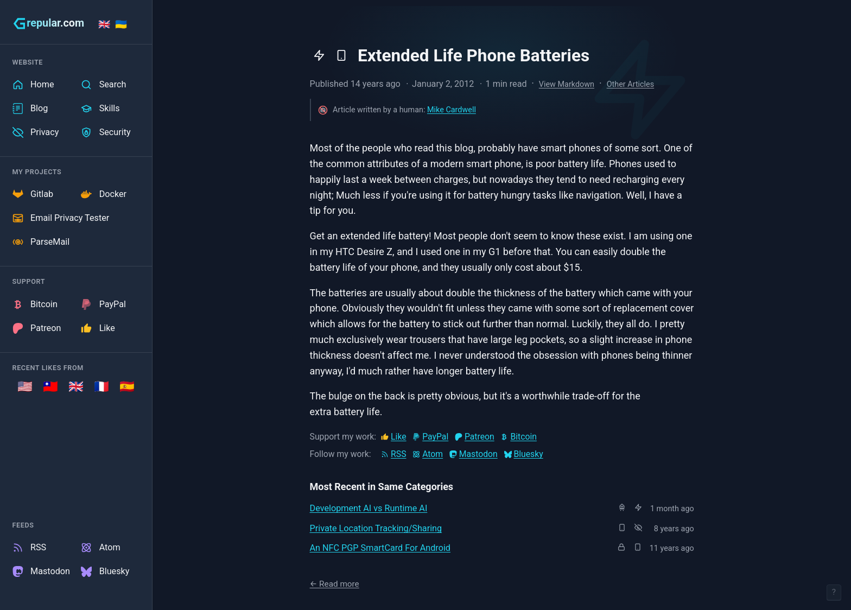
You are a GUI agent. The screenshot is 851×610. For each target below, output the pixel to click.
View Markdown (566, 84)
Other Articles (631, 84)
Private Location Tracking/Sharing (376, 528)
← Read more (334, 584)
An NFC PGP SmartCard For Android (380, 548)
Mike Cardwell (451, 110)
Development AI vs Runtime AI (369, 508)
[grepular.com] (48, 23)
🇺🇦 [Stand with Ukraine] (121, 24)
